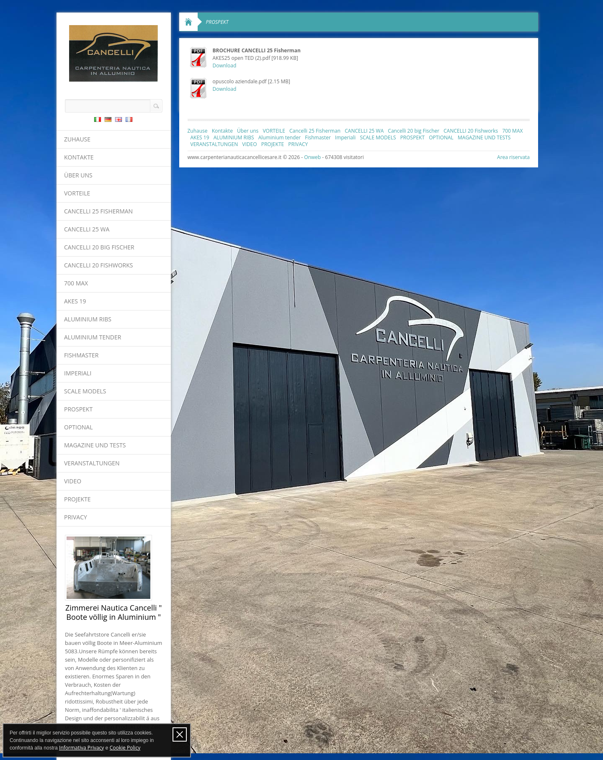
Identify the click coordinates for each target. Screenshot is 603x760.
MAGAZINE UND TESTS (95, 445)
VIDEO (72, 481)
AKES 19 (75, 301)
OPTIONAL (78, 427)
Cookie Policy (125, 747)
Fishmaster (81, 355)
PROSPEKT (78, 409)
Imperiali (77, 373)
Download (225, 65)
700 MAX (76, 283)
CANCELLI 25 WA (86, 229)
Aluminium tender (92, 337)
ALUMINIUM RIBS (87, 319)
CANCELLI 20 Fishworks (98, 265)
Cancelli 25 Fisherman (98, 211)
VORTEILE (77, 193)
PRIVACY (75, 517)
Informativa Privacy (81, 747)
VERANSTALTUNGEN (92, 463)
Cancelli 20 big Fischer (99, 247)
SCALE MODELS (85, 391)
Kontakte (79, 157)
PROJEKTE (77, 499)
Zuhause (77, 139)
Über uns (78, 175)
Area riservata (513, 157)
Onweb (312, 157)
